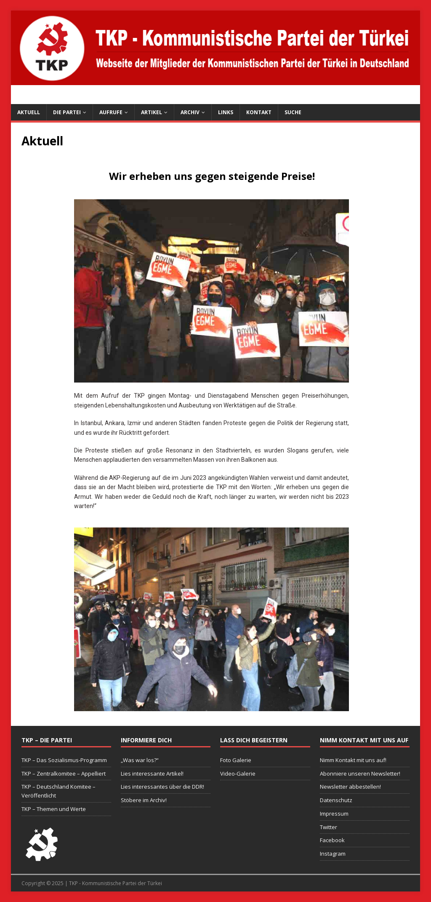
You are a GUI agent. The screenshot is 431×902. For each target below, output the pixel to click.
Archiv (190, 112)
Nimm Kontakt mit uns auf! (353, 760)
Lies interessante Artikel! (152, 773)
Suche (293, 112)
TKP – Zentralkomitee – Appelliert (63, 773)
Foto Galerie (235, 760)
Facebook (332, 840)
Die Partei (67, 112)
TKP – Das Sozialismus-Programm (64, 760)
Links (225, 112)
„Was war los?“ (140, 760)
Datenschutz (336, 800)
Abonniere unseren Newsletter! (360, 773)
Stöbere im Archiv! (144, 800)
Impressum (334, 813)
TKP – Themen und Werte (53, 809)
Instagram (333, 853)
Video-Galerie (237, 773)
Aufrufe (110, 112)
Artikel (151, 112)
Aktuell (28, 112)
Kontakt (258, 112)
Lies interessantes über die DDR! (162, 786)
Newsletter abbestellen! (350, 786)
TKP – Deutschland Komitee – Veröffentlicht (58, 791)
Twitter (328, 827)
